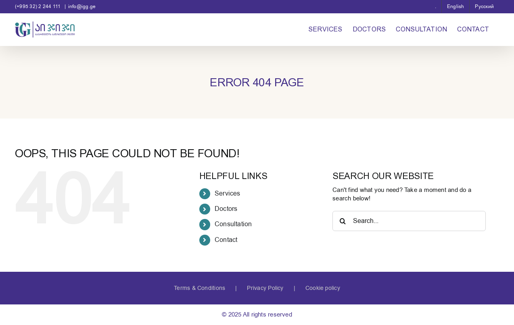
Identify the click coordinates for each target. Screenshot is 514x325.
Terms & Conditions (199, 288)
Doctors (226, 208)
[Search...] (409, 221)
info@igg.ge (82, 6)
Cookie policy (322, 288)
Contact (226, 239)
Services (227, 193)
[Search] (342, 221)
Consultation (233, 224)
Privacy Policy (265, 288)
